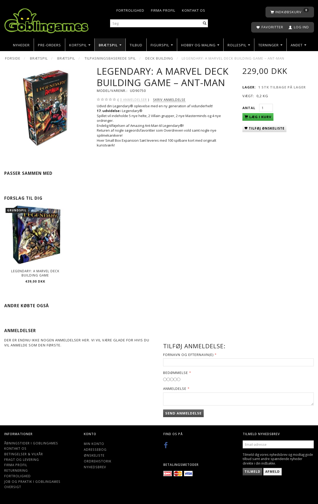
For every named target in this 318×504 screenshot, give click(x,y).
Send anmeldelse (183, 413)
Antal (249, 107)
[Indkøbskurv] (290, 12)
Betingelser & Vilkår (23, 454)
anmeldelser (133, 99)
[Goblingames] (46, 20)
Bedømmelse (175, 372)
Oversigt (12, 487)
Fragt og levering (21, 459)
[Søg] (205, 23)
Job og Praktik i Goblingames (32, 481)
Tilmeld (252, 471)
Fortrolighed (130, 10)
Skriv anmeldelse (169, 99)
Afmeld (272, 471)
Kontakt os (193, 10)
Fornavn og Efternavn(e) (188, 354)
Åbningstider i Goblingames (31, 443)
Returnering (16, 470)
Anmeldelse (174, 388)
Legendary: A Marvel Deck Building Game (35, 273)
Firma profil (163, 10)
